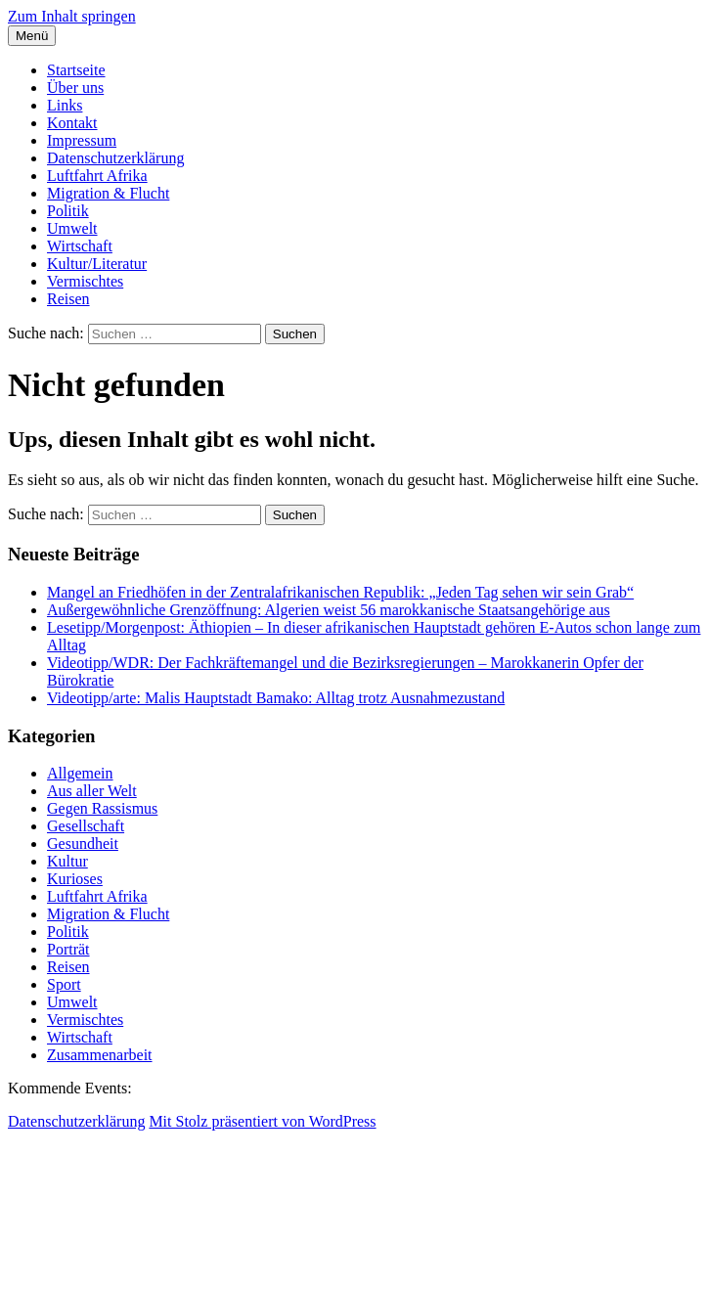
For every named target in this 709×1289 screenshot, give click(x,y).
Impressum (81, 140)
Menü (32, 35)
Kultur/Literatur (97, 263)
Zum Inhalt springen (72, 16)
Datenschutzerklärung (115, 158)
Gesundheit (82, 843)
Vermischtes (85, 281)
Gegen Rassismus (102, 808)
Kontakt (72, 122)
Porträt (68, 949)
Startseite (76, 70)
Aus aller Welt (92, 790)
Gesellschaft (85, 826)
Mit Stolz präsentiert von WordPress (262, 1121)
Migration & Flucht (108, 193)
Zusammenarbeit (100, 1054)
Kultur (67, 861)
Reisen (68, 298)
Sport (64, 984)
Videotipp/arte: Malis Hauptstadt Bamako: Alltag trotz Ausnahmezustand (276, 697)
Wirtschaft (79, 246)
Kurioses (75, 878)
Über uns (75, 87)
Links (64, 105)
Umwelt (72, 228)
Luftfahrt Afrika (97, 175)
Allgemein (80, 773)
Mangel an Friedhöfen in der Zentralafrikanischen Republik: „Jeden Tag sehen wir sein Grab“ (340, 592)
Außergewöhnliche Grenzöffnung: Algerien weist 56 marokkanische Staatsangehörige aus (328, 609)
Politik (68, 210)
